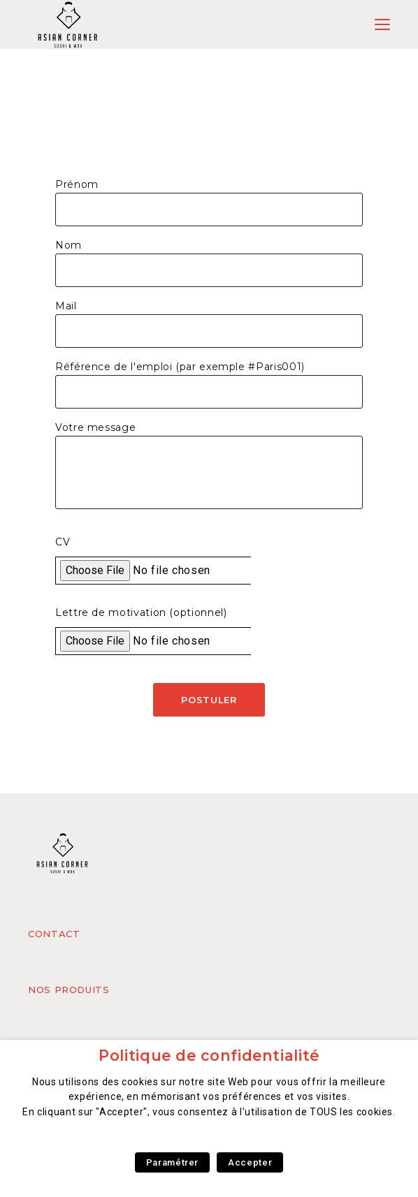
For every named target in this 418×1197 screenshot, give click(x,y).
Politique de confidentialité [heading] (209, 1055)
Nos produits (69, 989)
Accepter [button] (250, 1162)
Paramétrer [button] (172, 1162)
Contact (54, 933)
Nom (68, 245)
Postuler (208, 699)
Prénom (77, 184)
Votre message (95, 427)
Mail (66, 306)
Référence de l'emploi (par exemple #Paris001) (180, 366)
